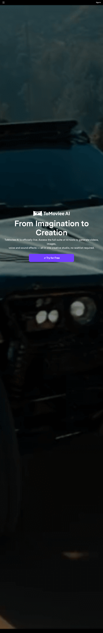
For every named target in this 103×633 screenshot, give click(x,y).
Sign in (98, 2)
